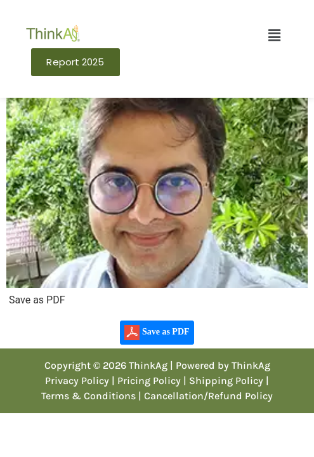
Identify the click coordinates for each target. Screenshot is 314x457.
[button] (274, 35)
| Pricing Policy (146, 380)
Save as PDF (156, 332)
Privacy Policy (77, 380)
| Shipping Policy (223, 380)
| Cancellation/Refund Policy (205, 396)
